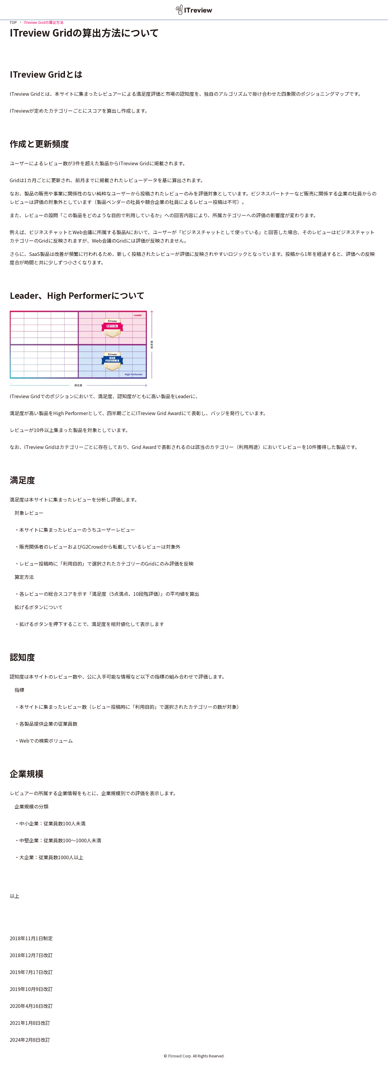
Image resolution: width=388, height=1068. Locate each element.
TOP (13, 22)
